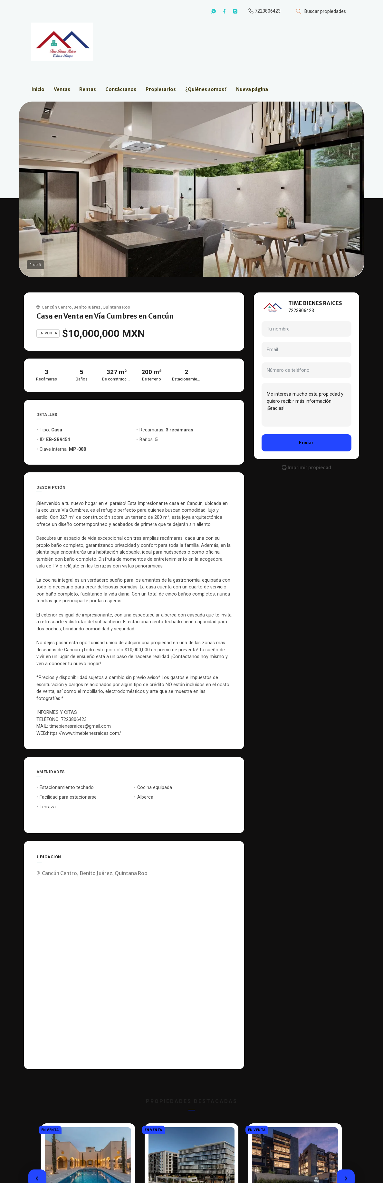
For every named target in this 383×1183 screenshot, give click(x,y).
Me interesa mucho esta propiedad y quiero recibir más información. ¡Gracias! (306, 404)
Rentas (87, 89)
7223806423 (301, 310)
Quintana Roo (116, 307)
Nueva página (252, 89)
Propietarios (161, 89)
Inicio (38, 89)
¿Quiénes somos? (206, 89)
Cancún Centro (57, 307)
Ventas (62, 89)
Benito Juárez (87, 307)
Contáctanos (120, 89)
